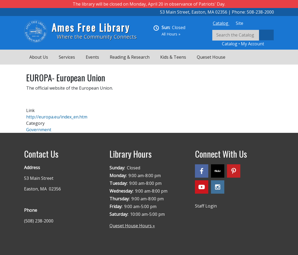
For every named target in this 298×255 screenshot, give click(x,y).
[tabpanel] (243, 38)
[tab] (221, 23)
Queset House (211, 57)
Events (92, 57)
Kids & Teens (173, 57)
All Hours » (171, 34)
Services (67, 57)
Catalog (221, 23)
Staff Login (206, 206)
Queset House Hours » (132, 226)
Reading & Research (130, 57)
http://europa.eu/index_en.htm (56, 117)
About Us (38, 57)
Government (38, 130)
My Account (252, 44)
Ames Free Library (91, 27)
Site (239, 23)
